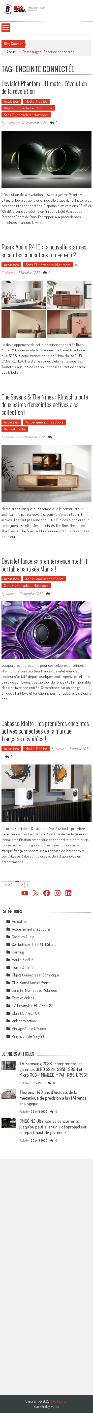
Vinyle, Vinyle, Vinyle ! (28, 1036)
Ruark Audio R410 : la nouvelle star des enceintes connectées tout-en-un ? (43, 250)
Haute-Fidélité (36, 101)
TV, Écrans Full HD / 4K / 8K (32, 1005)
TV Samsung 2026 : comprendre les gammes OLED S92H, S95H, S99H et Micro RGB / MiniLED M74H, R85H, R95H (53, 1069)
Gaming (18, 952)
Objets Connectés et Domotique (28, 108)
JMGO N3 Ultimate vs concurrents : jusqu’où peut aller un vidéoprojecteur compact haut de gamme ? (53, 1126)
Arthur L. (10, 437)
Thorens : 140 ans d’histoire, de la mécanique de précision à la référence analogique (53, 1097)
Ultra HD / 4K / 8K (25, 1013)
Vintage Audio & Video (29, 1028)
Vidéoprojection (24, 1020)
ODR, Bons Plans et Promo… (33, 982)
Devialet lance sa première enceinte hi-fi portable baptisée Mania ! (45, 564)
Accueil (11, 51)
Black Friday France (46, 1406)
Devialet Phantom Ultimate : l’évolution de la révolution (44, 87)
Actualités (11, 101)
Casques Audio (23, 936)
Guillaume (12, 123)
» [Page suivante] (28, 884)
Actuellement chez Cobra (44, 422)
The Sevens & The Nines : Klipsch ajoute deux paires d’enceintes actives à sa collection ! (44, 404)
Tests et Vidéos (23, 997)
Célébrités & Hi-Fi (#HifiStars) (34, 944)
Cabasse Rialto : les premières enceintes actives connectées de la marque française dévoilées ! (45, 730)
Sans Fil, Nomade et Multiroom (26, 115)
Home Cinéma (22, 967)
